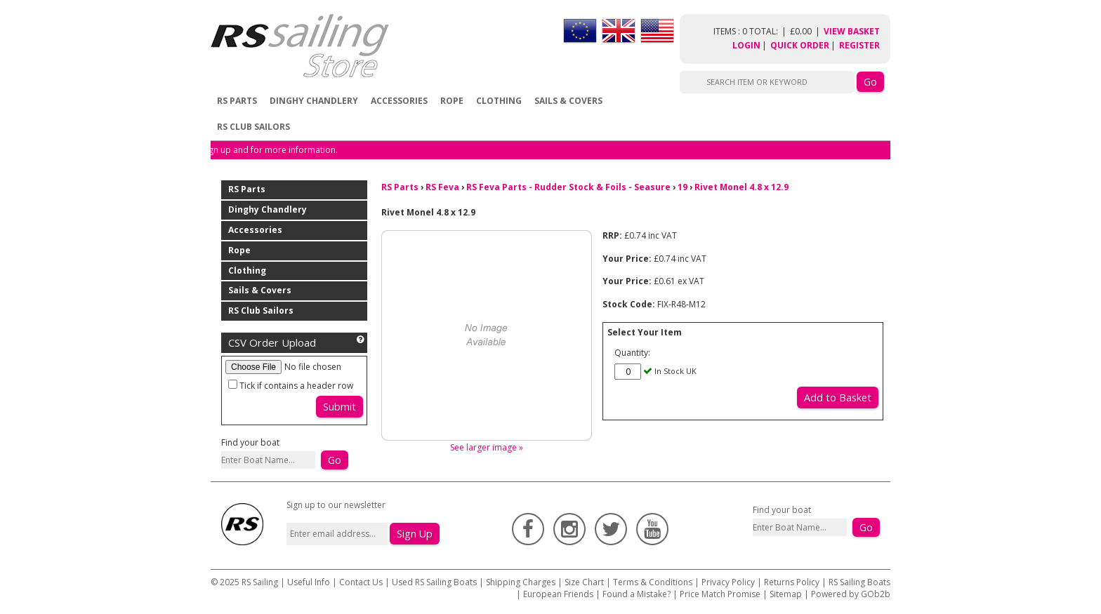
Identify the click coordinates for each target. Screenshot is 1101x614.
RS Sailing (260, 582)
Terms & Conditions (652, 582)
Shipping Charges (520, 582)
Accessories (399, 101)
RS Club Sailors (253, 127)
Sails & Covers (568, 101)
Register (859, 45)
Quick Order (799, 45)
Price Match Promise (720, 594)
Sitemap (786, 594)
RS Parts (237, 101)
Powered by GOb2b (850, 594)
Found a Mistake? (636, 594)
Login (746, 45)
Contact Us (362, 582)
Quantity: (632, 353)
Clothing (499, 101)
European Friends (558, 594)
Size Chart (584, 582)
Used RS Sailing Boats (434, 582)
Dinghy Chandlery (314, 101)
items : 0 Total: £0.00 (768, 31)
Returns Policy (791, 582)
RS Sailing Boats (859, 582)
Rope (451, 101)
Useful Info (308, 582)
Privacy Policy (728, 582)
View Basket (852, 31)
